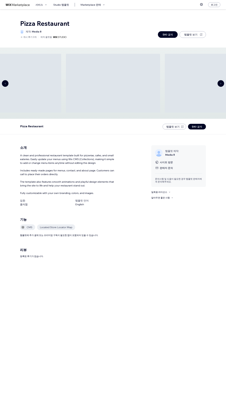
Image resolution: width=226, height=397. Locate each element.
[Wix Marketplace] (18, 5)
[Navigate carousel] (5, 83)
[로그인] (214, 4)
